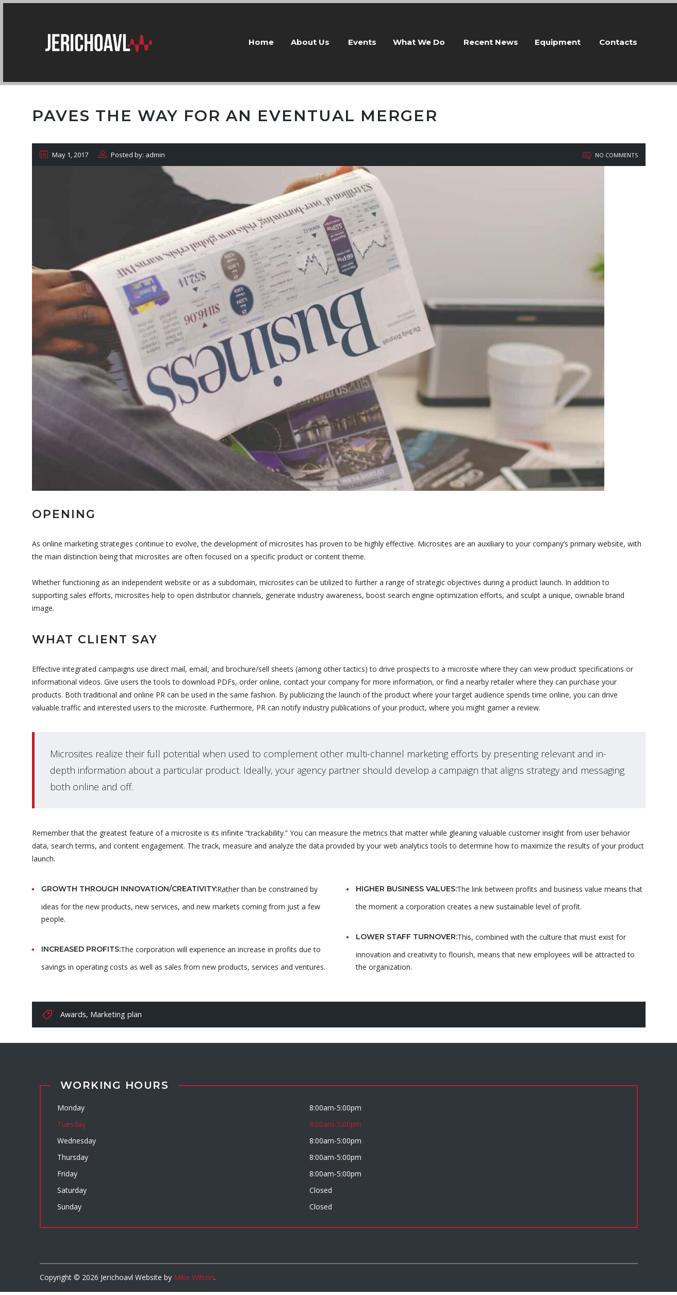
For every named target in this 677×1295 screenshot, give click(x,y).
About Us (293, 39)
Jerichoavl (117, 1280)
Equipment (553, 39)
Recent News (482, 39)
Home (241, 39)
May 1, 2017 (64, 157)
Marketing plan (114, 1017)
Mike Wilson (193, 1280)
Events (348, 39)
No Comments (610, 158)
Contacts (616, 39)
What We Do (409, 39)
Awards (72, 1017)
